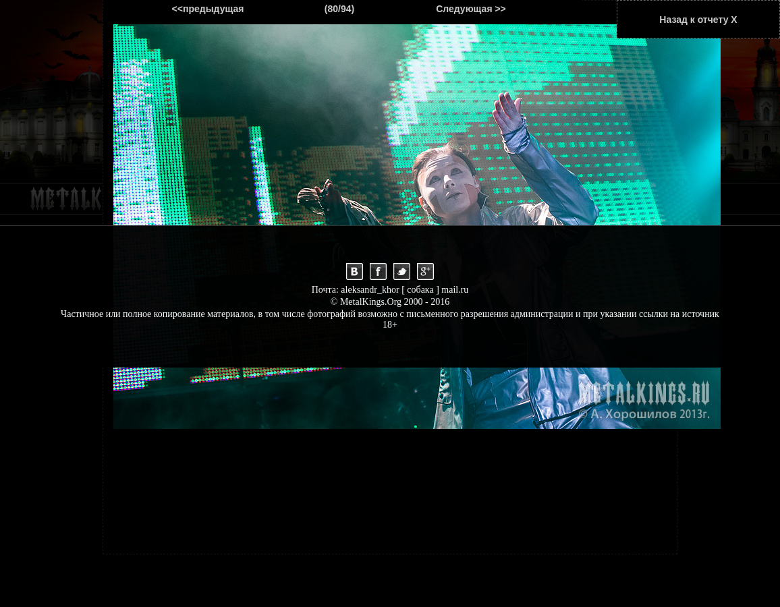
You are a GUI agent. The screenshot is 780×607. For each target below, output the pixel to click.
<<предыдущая (208, 8)
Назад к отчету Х (698, 19)
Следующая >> (471, 8)
